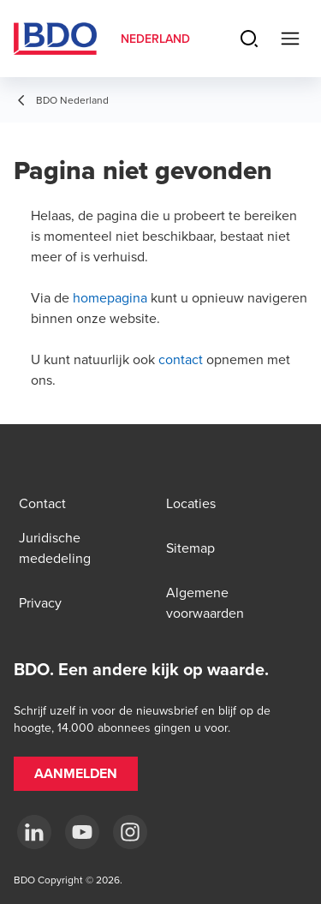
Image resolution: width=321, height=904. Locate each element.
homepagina (110, 297)
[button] (76, 774)
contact (180, 359)
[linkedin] (34, 832)
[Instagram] (130, 832)
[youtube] (82, 832)
